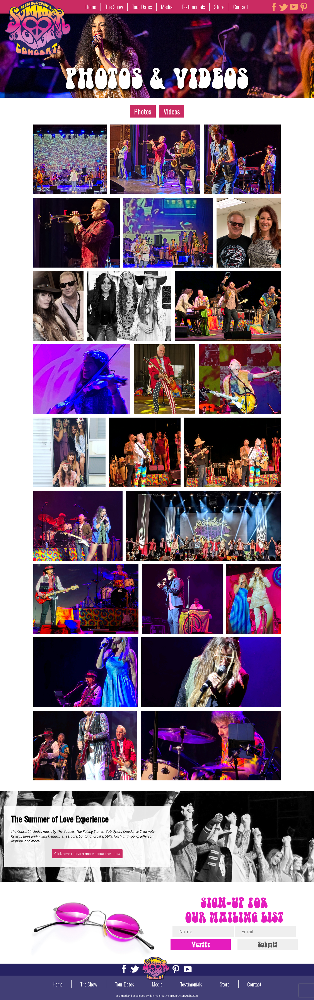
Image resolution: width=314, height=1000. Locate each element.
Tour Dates (142, 7)
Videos (172, 111)
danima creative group (163, 995)
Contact (240, 7)
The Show (114, 7)
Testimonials (193, 7)
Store (219, 7)
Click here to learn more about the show (87, 853)
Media (166, 7)
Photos (142, 111)
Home (90, 7)
